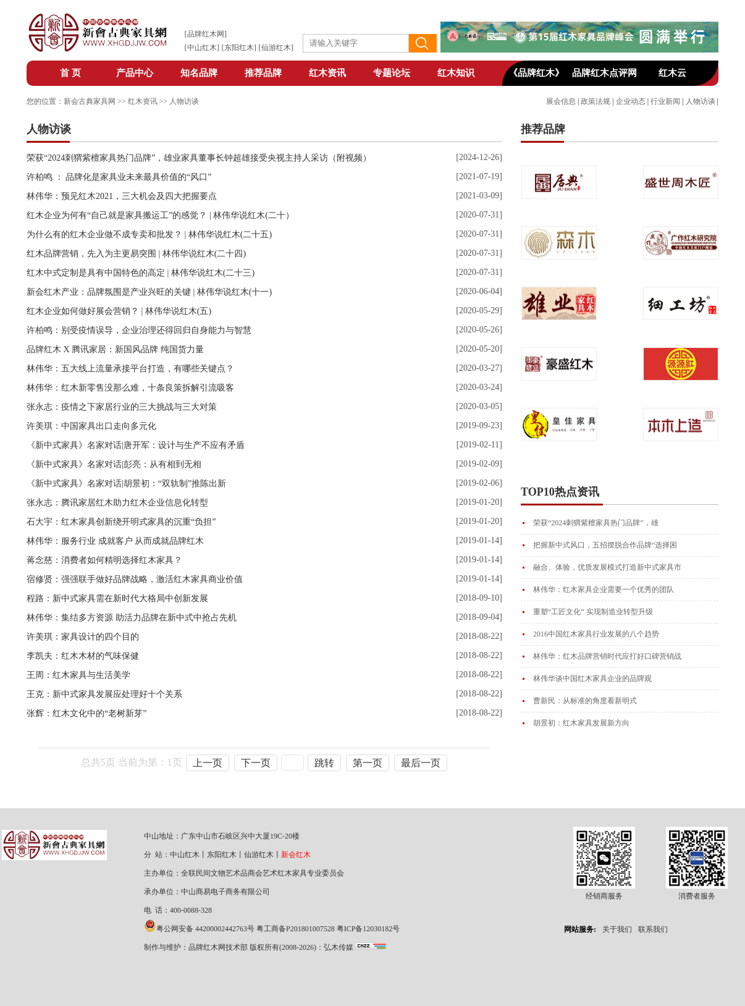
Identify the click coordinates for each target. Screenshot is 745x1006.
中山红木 (202, 47)
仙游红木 (276, 47)
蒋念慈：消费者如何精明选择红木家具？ (104, 560)
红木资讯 (327, 73)
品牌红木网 (205, 34)
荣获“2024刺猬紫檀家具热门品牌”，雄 (596, 522)
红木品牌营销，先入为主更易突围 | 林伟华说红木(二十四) (136, 253)
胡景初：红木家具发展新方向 (581, 723)
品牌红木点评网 (604, 73)
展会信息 (561, 101)
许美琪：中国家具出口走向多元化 (91, 426)
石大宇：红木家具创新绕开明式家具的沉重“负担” (121, 521)
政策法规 (595, 101)
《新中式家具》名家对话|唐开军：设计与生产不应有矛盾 (136, 445)
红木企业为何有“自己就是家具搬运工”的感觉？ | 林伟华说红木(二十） (160, 215)
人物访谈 (700, 101)
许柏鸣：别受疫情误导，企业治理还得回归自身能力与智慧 (139, 330)
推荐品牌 (263, 73)
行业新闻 (665, 101)
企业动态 (631, 101)
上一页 (207, 763)
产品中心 (134, 73)
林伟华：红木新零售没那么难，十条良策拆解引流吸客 (130, 387)
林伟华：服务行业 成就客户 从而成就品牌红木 (115, 541)
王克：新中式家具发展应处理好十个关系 (104, 694)
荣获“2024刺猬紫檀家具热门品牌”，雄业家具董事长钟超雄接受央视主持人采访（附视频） (199, 158)
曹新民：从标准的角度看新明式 (585, 700)
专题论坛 (391, 73)
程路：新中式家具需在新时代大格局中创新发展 (117, 598)
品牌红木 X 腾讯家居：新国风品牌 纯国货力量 (115, 349)
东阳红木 (239, 47)
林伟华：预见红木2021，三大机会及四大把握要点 (122, 196)
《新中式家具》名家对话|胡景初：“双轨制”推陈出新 (126, 483)
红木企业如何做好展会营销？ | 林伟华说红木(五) (119, 311)
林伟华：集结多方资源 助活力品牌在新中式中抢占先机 (132, 617)
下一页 (256, 763)
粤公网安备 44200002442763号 (205, 928)
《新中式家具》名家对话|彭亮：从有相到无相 (114, 464)
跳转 (324, 763)
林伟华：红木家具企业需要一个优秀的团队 (603, 589)
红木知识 (455, 73)
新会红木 (296, 854)
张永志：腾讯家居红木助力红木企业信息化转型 (117, 502)
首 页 (70, 73)
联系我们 (653, 929)
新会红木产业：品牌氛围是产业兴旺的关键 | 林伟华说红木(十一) (149, 292)
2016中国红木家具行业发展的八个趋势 (596, 634)
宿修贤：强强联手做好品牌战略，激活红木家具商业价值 (135, 579)
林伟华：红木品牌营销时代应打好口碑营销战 (607, 656)
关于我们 (617, 929)
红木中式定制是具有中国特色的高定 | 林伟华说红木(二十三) (141, 272)
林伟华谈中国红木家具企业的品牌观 (592, 678)
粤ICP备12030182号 (368, 928)
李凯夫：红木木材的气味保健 (83, 656)
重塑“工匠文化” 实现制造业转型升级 (593, 611)
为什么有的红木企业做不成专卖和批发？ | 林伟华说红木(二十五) (149, 234)
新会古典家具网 (90, 101)
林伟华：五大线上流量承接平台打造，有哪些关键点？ (130, 368)
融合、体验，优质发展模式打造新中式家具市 (607, 567)
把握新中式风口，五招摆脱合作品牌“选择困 (605, 545)
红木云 (672, 73)
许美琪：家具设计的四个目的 (83, 636)
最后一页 (420, 763)
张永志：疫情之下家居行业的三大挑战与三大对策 (122, 407)
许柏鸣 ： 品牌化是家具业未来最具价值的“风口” (119, 177)
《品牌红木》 (536, 73)
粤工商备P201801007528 (295, 928)
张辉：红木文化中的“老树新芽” (86, 713)
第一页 (367, 763)
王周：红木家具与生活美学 (78, 675)
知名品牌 (198, 73)
